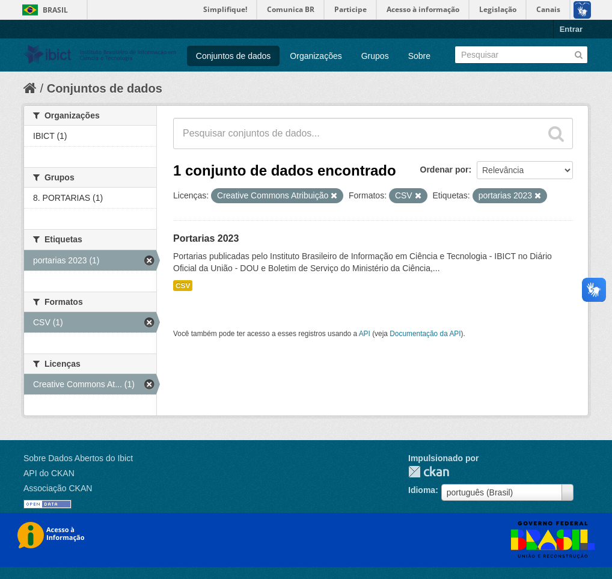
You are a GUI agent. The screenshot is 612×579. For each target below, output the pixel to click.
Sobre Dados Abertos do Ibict (78, 458)
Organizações (315, 56)
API (364, 333)
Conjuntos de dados (233, 56)
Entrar (571, 29)
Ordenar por (444, 169)
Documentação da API (425, 333)
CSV (183, 285)
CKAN (428, 471)
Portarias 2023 (206, 238)
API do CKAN (49, 473)
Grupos (375, 56)
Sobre (419, 56)
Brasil (55, 10)
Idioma (421, 490)
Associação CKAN (57, 488)
